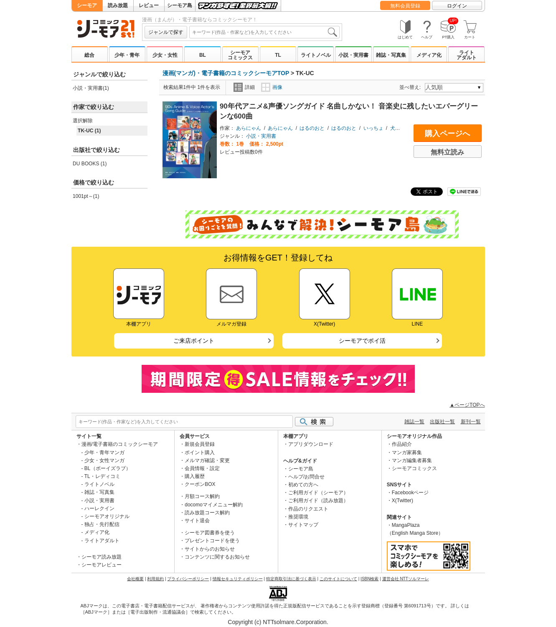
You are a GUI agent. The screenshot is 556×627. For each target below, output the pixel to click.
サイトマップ (303, 525)
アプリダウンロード (310, 444)
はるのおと (312, 128)
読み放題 (118, 5)
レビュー (149, 5)
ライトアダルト (467, 55)
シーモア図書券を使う (210, 533)
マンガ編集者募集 (412, 460)
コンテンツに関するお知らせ (217, 557)
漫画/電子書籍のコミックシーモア (119, 444)
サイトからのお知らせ (210, 549)
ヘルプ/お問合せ (306, 477)
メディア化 (429, 55)
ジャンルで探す (165, 32)
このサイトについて (338, 578)
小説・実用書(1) (91, 88)
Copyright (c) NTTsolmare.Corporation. (278, 622)
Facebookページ (410, 493)
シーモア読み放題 (101, 557)
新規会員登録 (200, 444)
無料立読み (447, 152)
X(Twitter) (402, 500)
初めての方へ (303, 485)
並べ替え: (411, 87)
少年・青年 (127, 55)
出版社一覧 (442, 422)
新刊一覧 (471, 422)
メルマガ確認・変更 (207, 460)
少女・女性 (165, 55)
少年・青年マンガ (104, 452)
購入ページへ (447, 133)
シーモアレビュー (101, 565)
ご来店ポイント (193, 340)
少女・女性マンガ (104, 460)
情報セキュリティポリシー (238, 578)
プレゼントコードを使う (212, 541)
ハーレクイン (99, 508)
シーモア (87, 5)
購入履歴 (195, 476)
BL (202, 55)
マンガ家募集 (407, 452)
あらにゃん (248, 128)
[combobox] (264, 32)
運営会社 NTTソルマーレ (405, 578)
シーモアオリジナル (106, 516)
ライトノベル (316, 55)
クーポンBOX (200, 484)
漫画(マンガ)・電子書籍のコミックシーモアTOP (225, 73)
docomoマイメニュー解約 (214, 505)
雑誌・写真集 (391, 55)
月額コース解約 (202, 496)
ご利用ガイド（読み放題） (318, 500)
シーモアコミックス (240, 55)
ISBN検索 (369, 578)
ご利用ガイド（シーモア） (318, 493)
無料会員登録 (405, 6)
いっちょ (373, 128)
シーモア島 (179, 5)
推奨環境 (298, 517)
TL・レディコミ (102, 476)
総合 (89, 55)
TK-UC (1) (89, 131)
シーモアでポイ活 (362, 340)
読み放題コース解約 (207, 513)
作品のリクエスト (308, 509)
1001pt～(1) (86, 196)
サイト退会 (197, 520)
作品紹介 (402, 444)
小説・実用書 (353, 55)
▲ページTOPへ (467, 405)
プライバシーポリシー (188, 578)
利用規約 (155, 578)
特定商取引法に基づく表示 (291, 578)
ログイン (457, 6)
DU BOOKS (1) (90, 164)
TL (278, 55)
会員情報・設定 (202, 468)
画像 (271, 87)
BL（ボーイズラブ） (107, 468)
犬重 (395, 128)
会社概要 (135, 578)
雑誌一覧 (414, 422)
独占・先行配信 (101, 524)
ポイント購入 (200, 452)
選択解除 (83, 121)
